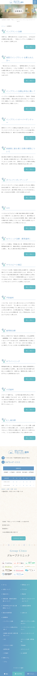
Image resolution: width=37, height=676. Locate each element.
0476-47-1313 (12, 462)
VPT (4, 639)
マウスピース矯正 (8, 645)
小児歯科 (5, 653)
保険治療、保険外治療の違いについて (10, 600)
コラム (5, 661)
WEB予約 (18, 674)
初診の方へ (6, 594)
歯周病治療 (6, 649)
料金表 (24, 594)
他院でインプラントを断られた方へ (28, 622)
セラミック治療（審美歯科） (27, 640)
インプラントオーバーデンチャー (28, 628)
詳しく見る (29, 47)
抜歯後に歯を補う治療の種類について (10, 634)
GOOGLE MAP (18, 538)
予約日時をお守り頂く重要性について (10, 607)
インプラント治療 (8, 621)
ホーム (5, 584)
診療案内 (5, 617)
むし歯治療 (24, 653)
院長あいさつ (26, 584)
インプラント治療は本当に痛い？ (10, 628)
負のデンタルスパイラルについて (28, 600)
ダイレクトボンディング (27, 633)
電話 (6, 674)
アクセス (31, 674)
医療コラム (6, 657)
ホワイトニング (25, 649)
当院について (6, 589)
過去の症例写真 (7, 612)
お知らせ (24, 612)
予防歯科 (23, 645)
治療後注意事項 (26, 605)
